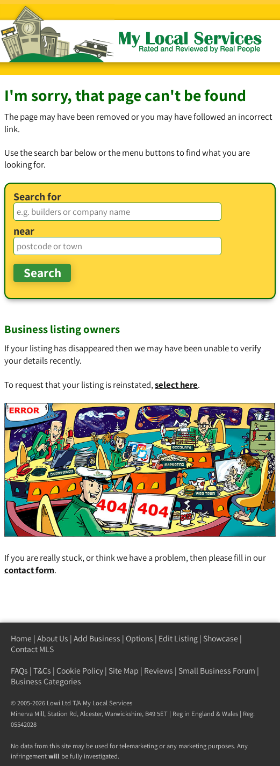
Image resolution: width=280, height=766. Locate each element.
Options (139, 638)
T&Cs (42, 671)
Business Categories (46, 681)
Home (21, 638)
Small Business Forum (216, 671)
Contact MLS (32, 649)
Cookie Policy (79, 671)
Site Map (124, 671)
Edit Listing (178, 638)
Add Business (97, 638)
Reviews (158, 671)
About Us (52, 638)
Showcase (220, 638)
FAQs (19, 671)
